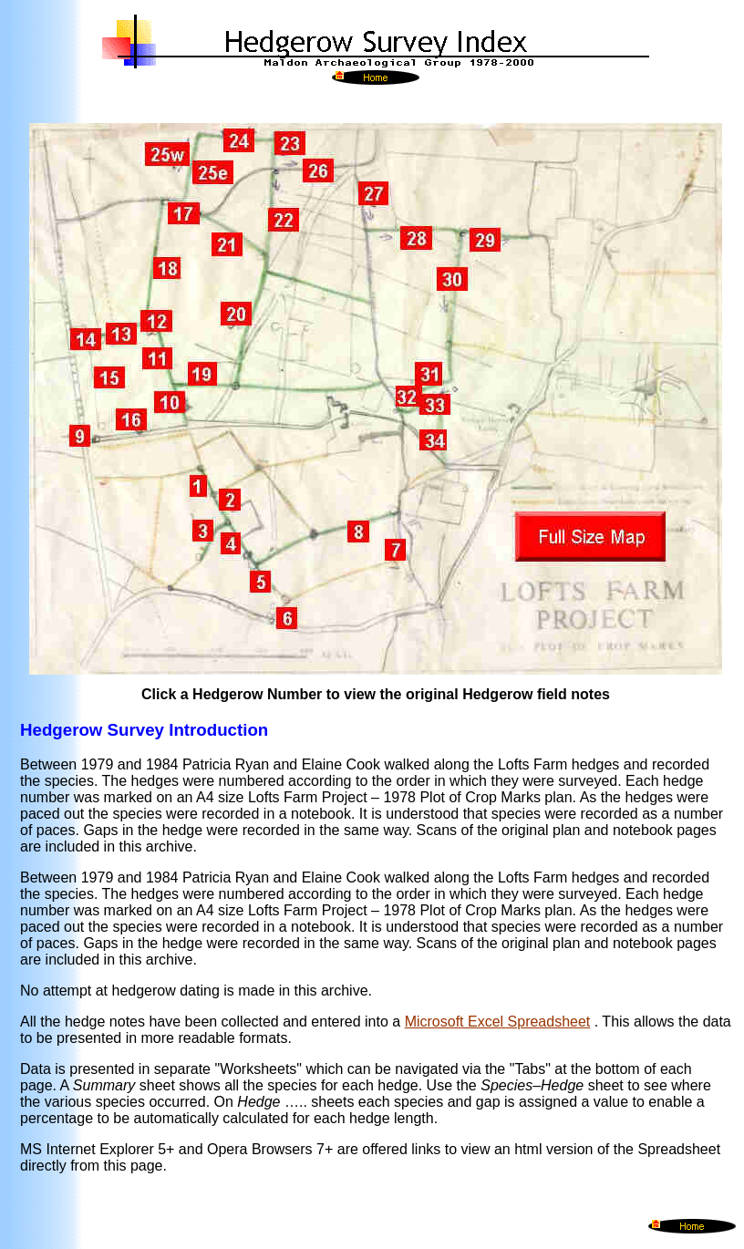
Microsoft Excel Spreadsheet (498, 1021)
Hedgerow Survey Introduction (144, 729)
